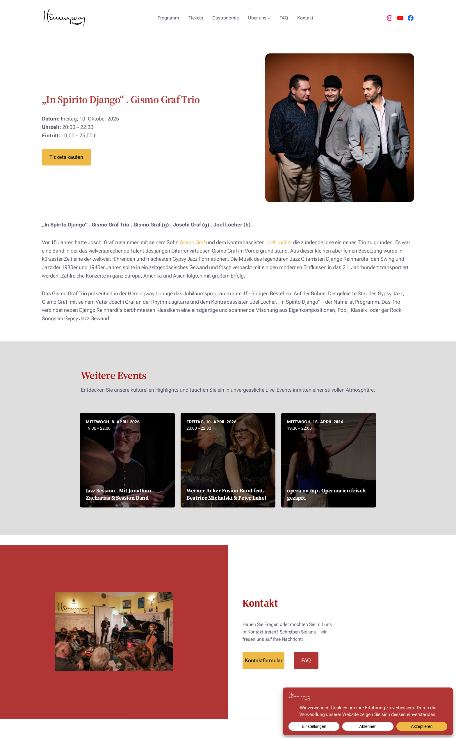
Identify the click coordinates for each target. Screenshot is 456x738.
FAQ (306, 660)
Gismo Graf (192, 242)
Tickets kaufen (66, 157)
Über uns (257, 18)
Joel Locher (279, 242)
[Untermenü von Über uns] (269, 18)
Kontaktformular (263, 660)
